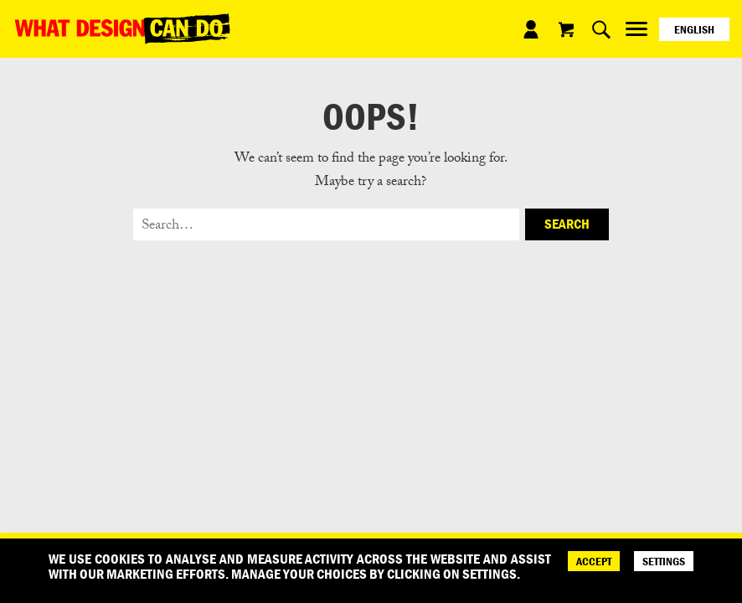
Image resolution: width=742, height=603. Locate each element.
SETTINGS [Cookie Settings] (663, 561)
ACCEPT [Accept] (593, 561)
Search (567, 223)
